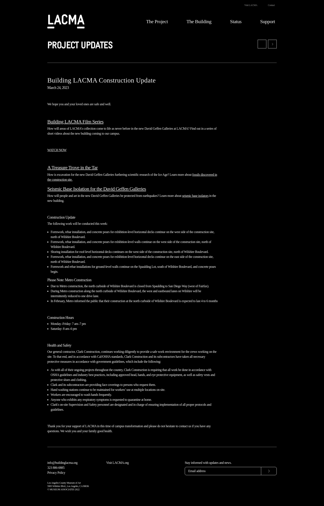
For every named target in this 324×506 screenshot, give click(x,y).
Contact (271, 5)
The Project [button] (157, 21)
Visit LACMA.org (117, 462)
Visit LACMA (250, 5)
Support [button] (267, 21)
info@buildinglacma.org (62, 462)
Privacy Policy (56, 472)
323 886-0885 (55, 467)
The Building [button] (199, 21)
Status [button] (235, 21)
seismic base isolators (195, 195)
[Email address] (223, 471)
